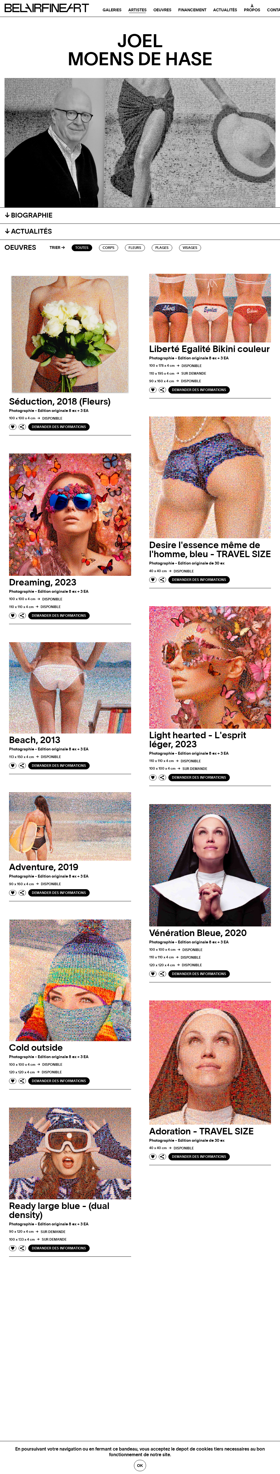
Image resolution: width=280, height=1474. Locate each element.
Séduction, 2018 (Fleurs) (60, 401)
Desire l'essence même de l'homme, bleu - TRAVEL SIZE (210, 550)
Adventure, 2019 (43, 867)
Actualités (225, 10)
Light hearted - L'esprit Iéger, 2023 (197, 740)
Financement (192, 10)
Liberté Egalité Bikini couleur (209, 349)
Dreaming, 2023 (42, 582)
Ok (140, 1465)
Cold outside (36, 1047)
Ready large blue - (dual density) (59, 1211)
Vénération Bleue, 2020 (198, 933)
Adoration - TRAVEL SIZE (201, 1131)
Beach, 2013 (34, 740)
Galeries (112, 10)
